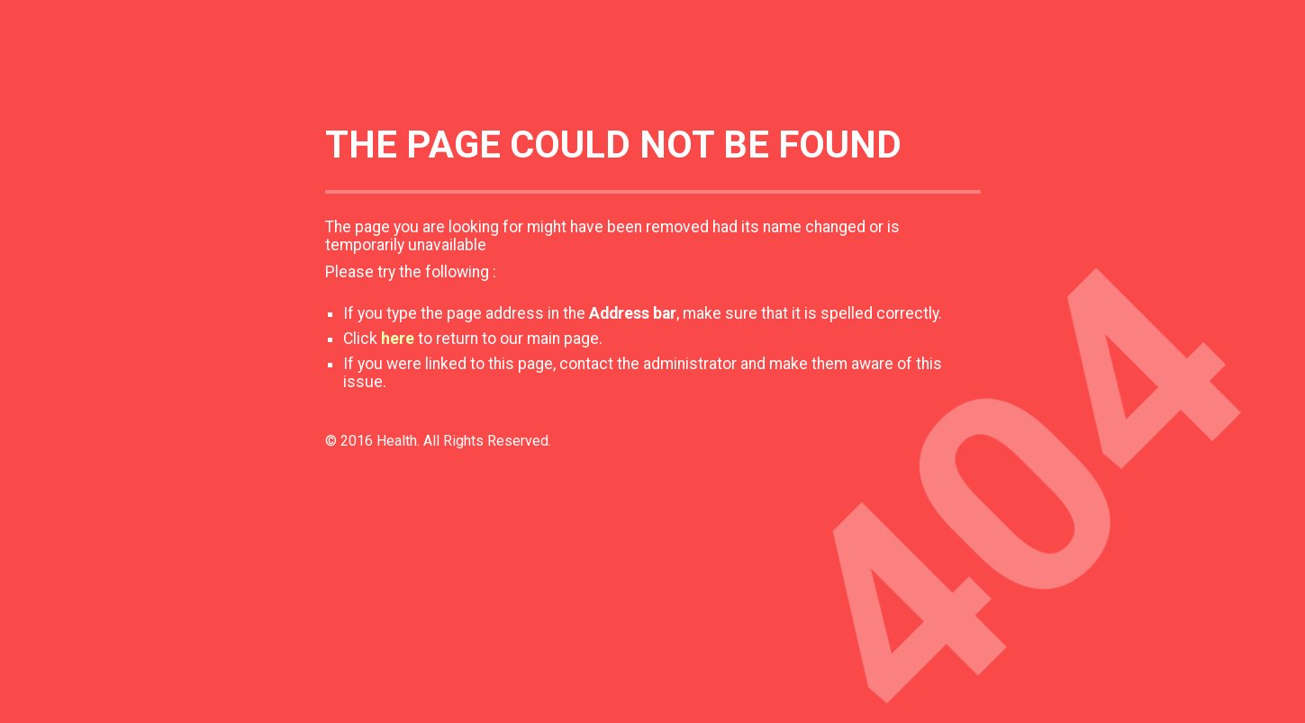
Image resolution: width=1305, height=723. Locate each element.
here (397, 339)
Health (396, 440)
